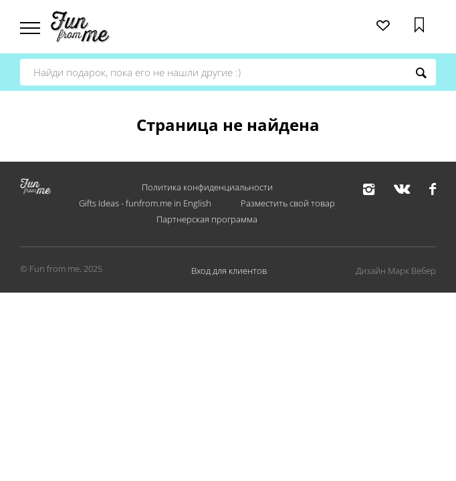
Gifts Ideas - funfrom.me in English (145, 203)
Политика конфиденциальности (207, 187)
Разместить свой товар (288, 203)
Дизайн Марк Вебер (396, 271)
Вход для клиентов (229, 271)
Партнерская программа (206, 219)
